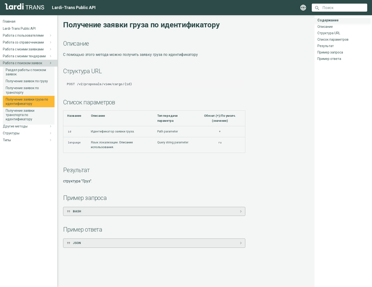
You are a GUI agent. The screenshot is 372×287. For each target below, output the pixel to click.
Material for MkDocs (193, 281)
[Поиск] (339, 7)
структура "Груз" (77, 181)
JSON (77, 243)
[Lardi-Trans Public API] (24, 6)
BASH (77, 211)
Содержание (328, 20)
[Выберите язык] (303, 7)
